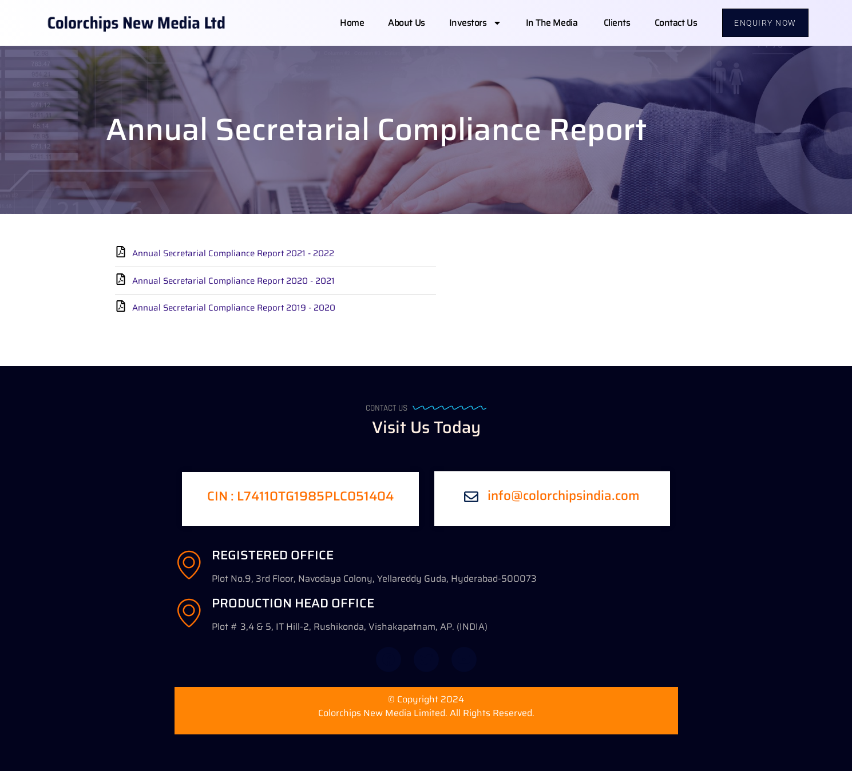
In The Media (553, 22)
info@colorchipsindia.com (564, 496)
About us (406, 22)
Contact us (676, 22)
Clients (617, 22)
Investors (475, 23)
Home (352, 22)
